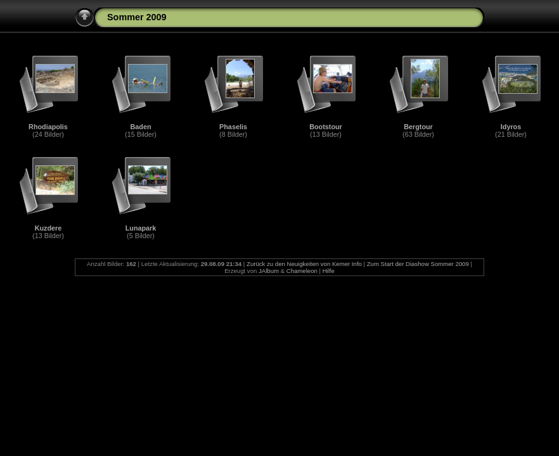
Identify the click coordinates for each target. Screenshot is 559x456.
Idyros (511, 126)
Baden (141, 126)
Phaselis (233, 126)
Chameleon (302, 270)
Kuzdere (48, 228)
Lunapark (141, 228)
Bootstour (325, 126)
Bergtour (418, 126)
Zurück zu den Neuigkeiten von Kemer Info (304, 263)
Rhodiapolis (48, 126)
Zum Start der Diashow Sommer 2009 (418, 263)
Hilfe (329, 270)
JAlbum (269, 270)
